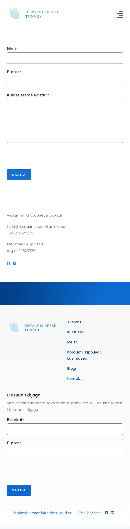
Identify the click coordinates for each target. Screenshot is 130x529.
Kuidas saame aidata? (28, 95)
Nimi (12, 49)
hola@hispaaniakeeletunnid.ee (43, 513)
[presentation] (41, 156)
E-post (14, 72)
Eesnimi (15, 420)
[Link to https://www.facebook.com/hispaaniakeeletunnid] (8, 264)
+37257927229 (89, 513)
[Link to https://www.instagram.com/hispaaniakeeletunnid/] (14, 264)
